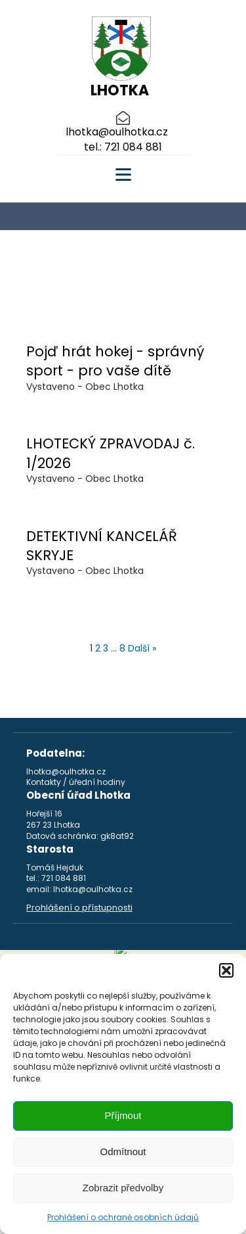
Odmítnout (123, 1151)
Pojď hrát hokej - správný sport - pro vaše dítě (115, 361)
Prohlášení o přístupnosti (79, 908)
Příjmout (123, 1115)
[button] (226, 970)
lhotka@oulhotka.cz (117, 132)
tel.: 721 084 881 (123, 147)
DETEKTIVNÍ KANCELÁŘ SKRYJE (101, 546)
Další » (142, 648)
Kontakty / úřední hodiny (75, 782)
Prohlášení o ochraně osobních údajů (123, 1217)
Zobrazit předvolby (123, 1187)
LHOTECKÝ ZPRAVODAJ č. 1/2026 (110, 453)
